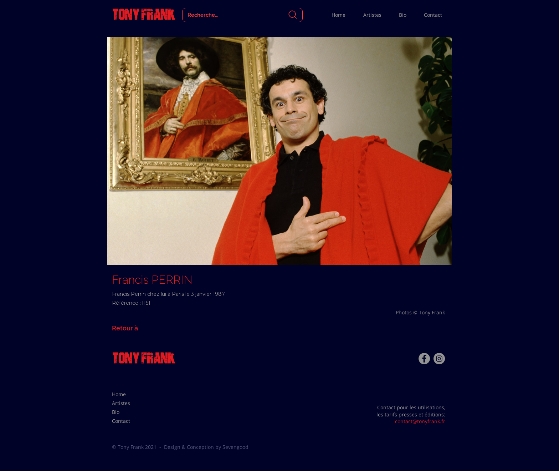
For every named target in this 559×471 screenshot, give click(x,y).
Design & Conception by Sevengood (206, 447)
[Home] (130, 394)
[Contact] (130, 421)
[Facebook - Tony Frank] (424, 358)
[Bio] (130, 412)
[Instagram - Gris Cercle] (439, 358)
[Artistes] (130, 403)
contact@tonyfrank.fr (420, 421)
